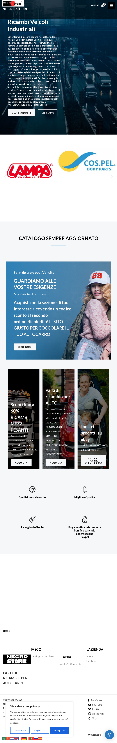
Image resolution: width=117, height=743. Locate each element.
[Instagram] (96, 713)
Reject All (39, 730)
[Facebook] (94, 700)
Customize (20, 730)
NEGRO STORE (15, 9)
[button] (5, 176)
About (89, 656)
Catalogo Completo (42, 656)
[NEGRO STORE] (14, 3)
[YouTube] (95, 704)
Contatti (91, 660)
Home (6, 630)
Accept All (60, 730)
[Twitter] (94, 709)
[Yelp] (92, 718)
